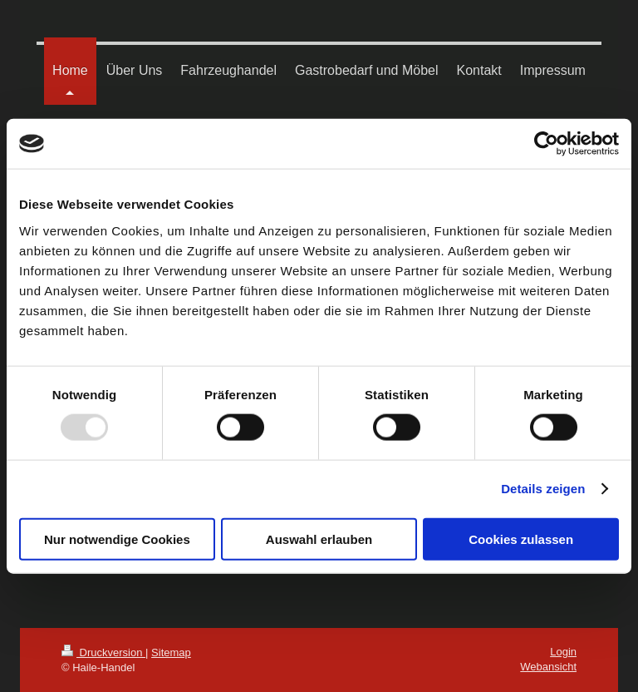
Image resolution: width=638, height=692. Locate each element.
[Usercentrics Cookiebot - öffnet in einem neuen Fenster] (546, 143)
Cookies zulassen (521, 538)
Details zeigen (543, 489)
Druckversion (103, 652)
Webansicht (548, 666)
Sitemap (171, 652)
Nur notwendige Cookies (117, 538)
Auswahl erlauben (319, 538)
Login (563, 651)
